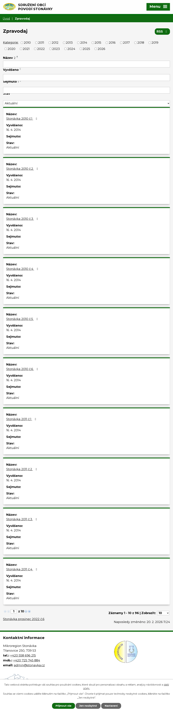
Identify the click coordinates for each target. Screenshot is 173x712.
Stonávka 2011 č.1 (22, 419)
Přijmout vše (63, 705)
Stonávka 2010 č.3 (22, 219)
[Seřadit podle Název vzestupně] (17, 56)
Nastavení (111, 705)
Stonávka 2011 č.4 (22, 569)
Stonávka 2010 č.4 (23, 269)
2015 (98, 43)
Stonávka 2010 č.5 (22, 319)
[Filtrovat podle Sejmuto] (86, 90)
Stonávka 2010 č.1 (22, 119)
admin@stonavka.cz (29, 665)
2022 (41, 49)
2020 (11, 49)
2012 (55, 43)
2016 (112, 43)
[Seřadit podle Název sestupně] (17, 57)
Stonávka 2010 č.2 (22, 169)
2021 (26, 49)
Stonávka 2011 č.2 (22, 469)
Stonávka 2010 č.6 (22, 369)
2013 (69, 43)
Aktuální (12, 147)
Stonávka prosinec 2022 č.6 (23, 619)
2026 (101, 49)
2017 (126, 43)
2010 (27, 43)
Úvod (6, 18)
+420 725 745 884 (26, 660)
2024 (71, 49)
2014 (83, 43)
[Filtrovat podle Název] (86, 64)
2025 (86, 49)
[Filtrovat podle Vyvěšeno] (86, 77)
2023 (56, 49)
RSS (162, 31)
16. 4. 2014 (13, 130)
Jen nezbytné (88, 705)
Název (9, 58)
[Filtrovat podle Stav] (86, 103)
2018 (140, 43)
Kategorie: (10, 42)
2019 (155, 43)
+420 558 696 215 (23, 655)
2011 (41, 43)
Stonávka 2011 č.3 (22, 519)
